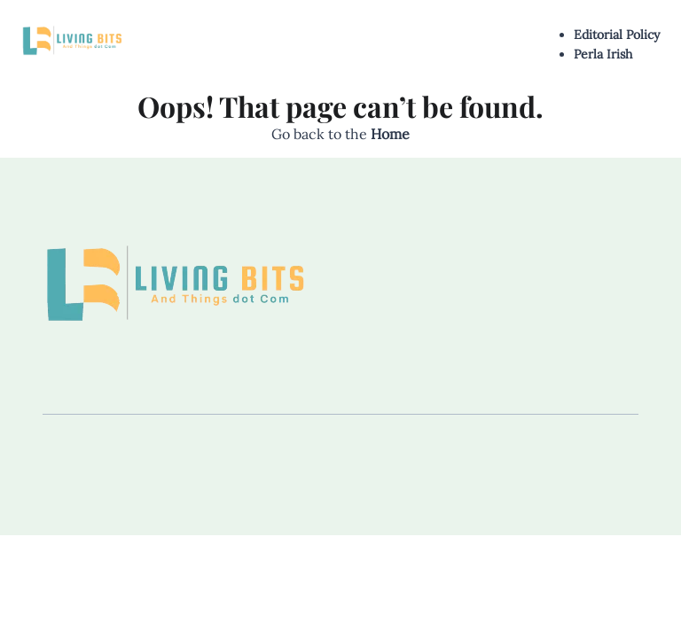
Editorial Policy (617, 35)
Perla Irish (603, 54)
